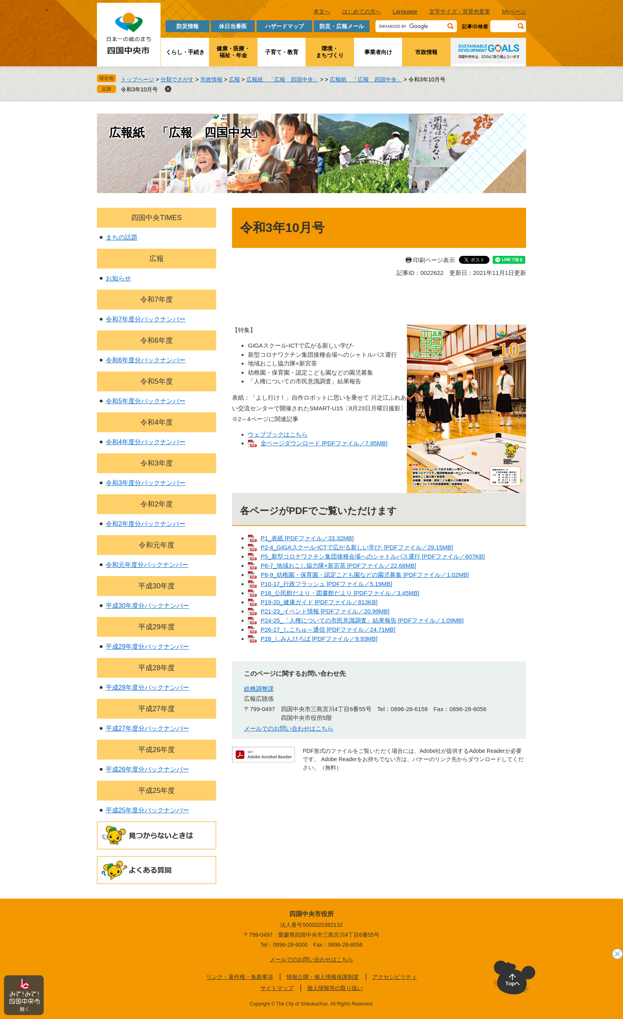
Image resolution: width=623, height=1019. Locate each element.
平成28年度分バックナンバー (147, 687)
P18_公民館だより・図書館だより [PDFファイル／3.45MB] (340, 593)
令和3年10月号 (139, 89)
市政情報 (426, 52)
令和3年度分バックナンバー (146, 483)
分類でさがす (177, 79)
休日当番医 (233, 26)
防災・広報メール (341, 26)
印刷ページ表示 (434, 260)
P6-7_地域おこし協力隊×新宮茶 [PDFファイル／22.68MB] (338, 565)
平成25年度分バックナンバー (147, 810)
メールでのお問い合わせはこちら (288, 728)
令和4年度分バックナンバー (146, 442)
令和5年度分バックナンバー (146, 401)
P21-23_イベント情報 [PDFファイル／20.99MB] (325, 611)
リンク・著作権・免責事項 (239, 977)
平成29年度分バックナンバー (147, 646)
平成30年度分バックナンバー (147, 605)
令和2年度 (156, 504)
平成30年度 (156, 586)
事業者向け (378, 52)
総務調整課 (259, 688)
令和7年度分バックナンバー (146, 319)
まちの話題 (121, 237)
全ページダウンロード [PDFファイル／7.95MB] (324, 443)
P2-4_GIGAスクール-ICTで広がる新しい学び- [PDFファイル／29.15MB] (357, 547)
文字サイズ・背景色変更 (459, 11)
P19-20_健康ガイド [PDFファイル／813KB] (319, 602)
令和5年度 (156, 381)
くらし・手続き (185, 52)
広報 (234, 79)
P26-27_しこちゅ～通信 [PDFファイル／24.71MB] (328, 629)
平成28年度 (156, 668)
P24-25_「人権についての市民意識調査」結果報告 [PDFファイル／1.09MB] (362, 620)
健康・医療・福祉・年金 (233, 51)
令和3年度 (156, 463)
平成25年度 (156, 791)
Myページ (514, 11)
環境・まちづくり (330, 51)
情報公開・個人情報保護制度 (322, 977)
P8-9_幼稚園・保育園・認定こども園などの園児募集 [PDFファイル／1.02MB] (365, 574)
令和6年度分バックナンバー (146, 360)
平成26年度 (156, 750)
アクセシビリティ (394, 977)
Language (405, 11)
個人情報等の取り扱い (335, 988)
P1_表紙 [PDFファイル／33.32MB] (307, 538)
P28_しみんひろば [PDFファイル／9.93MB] (319, 638)
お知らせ (118, 278)
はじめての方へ (361, 11)
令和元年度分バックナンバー (147, 564)
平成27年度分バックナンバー (147, 728)
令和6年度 (156, 340)
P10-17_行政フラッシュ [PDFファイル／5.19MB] (326, 583)
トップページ (137, 79)
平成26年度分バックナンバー (147, 769)
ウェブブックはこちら (278, 434)
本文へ (321, 11)
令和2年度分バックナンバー (146, 523)
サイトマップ (277, 988)
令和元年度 (156, 545)
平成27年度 (156, 709)
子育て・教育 (281, 52)
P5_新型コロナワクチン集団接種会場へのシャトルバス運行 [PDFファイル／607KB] (373, 556)
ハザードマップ (284, 26)
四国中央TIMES (156, 218)
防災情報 (187, 26)
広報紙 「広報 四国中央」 (282, 79)
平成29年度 (156, 627)
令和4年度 (156, 422)
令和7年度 (156, 300)
